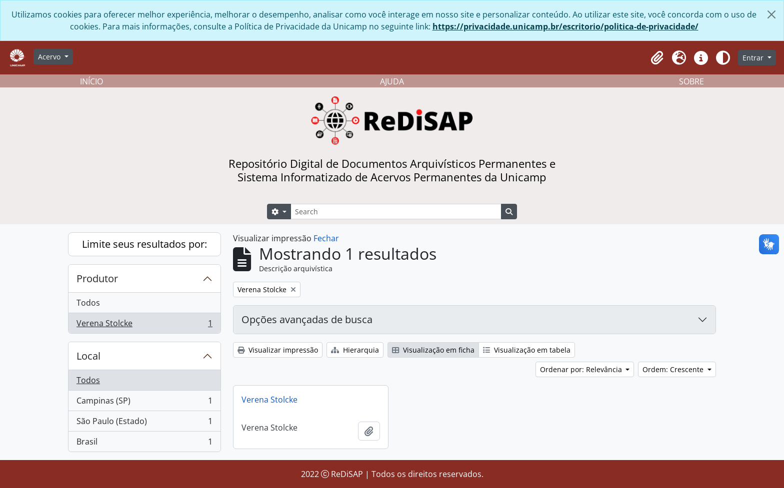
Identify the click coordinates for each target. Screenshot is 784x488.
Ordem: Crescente (674, 369)
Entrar (754, 57)
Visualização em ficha (433, 350)
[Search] (396, 211)
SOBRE (691, 81)
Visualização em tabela (526, 350)
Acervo (50, 56)
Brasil (144, 444)
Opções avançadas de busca (307, 319)
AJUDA (392, 81)
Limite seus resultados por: (144, 244)
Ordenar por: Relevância (582, 369)
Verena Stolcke (144, 325)
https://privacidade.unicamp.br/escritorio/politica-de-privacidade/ (565, 26)
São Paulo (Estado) (144, 423)
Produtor (97, 278)
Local (88, 356)
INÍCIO (91, 81)
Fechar (326, 238)
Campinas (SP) (144, 403)
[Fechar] (772, 14)
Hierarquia (355, 350)
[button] (657, 58)
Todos (88, 302)
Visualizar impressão (278, 350)
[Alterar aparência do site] (723, 58)
